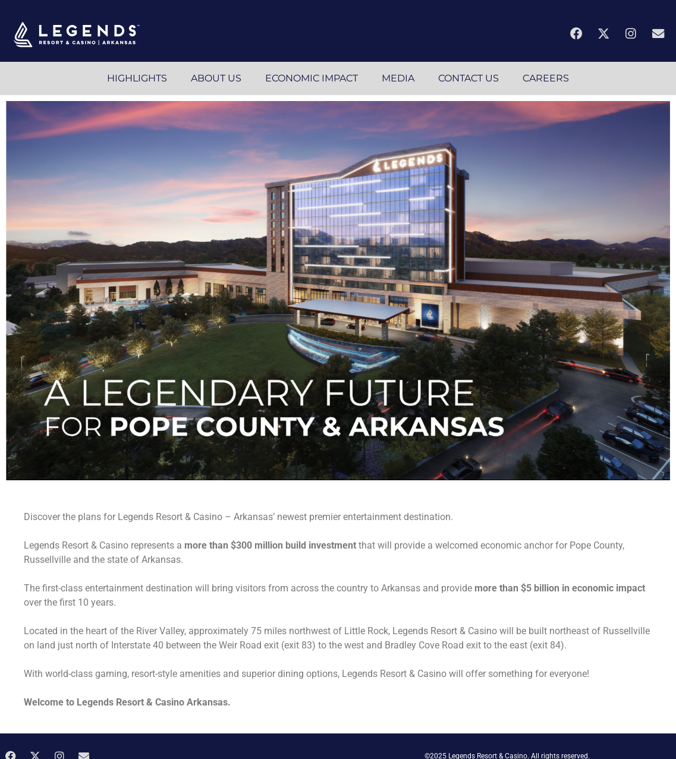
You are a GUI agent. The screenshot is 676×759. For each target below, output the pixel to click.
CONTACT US (468, 78)
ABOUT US (216, 78)
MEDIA (398, 78)
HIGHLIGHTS (137, 78)
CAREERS (546, 78)
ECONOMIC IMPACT (311, 78)
